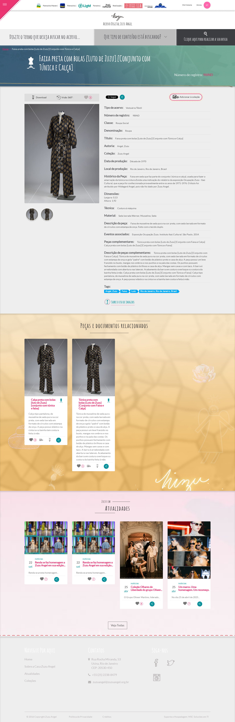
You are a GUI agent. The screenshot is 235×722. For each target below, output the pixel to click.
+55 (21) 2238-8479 (104, 675)
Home (5, 49)
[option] (61, 153)
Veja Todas (117, 625)
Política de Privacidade (80, 716)
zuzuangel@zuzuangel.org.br (111, 682)
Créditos (106, 716)
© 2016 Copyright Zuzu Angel (41, 716)
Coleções (30, 680)
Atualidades (32, 673)
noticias (39, 559)
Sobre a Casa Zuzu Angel (39, 666)
